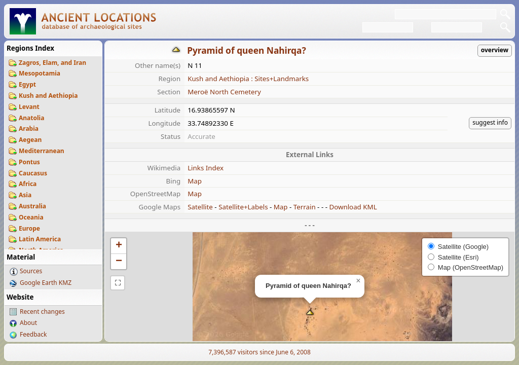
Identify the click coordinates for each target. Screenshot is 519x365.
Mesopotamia (39, 73)
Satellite (200, 206)
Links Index (206, 167)
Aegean (30, 139)
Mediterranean (41, 151)
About (28, 322)
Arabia (29, 128)
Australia (32, 206)
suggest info (490, 122)
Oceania (31, 217)
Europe (29, 228)
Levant (29, 106)
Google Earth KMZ (45, 282)
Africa (27, 183)
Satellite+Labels (243, 206)
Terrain (304, 206)
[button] (310, 313)
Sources (31, 271)
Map (195, 181)
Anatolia (31, 118)
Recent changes (42, 311)
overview (494, 50)
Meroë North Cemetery (224, 91)
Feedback (33, 334)
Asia (25, 195)
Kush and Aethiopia (48, 95)
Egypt (27, 84)
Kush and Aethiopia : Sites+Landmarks (248, 78)
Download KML (353, 206)
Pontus (29, 162)
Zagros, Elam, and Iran (52, 62)
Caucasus (33, 173)
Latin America (40, 239)
